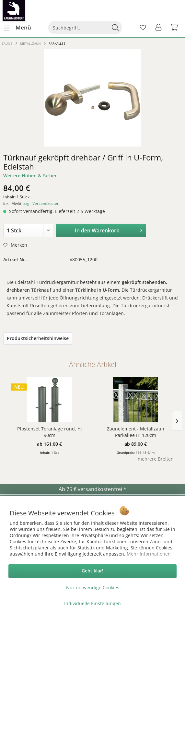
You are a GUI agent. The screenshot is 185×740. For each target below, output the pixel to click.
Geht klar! (92, 571)
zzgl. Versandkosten (41, 203)
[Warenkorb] (174, 27)
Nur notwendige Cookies (92, 587)
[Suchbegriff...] (85, 27)
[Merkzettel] (142, 27)
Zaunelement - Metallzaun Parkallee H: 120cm (135, 432)
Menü (17, 26)
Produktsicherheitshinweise (38, 338)
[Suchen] (115, 27)
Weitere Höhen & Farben (30, 175)
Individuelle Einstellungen (92, 603)
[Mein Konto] (158, 27)
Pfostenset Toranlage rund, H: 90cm (49, 432)
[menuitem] (17, 27)
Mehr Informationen (149, 554)
